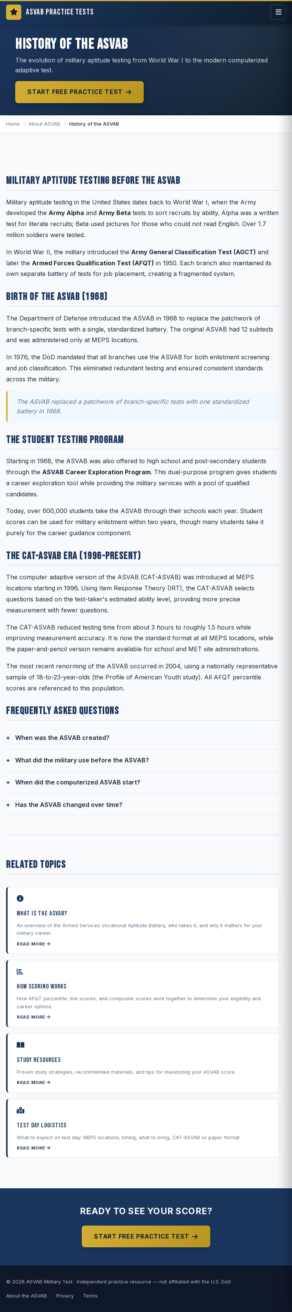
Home (13, 124)
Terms (90, 1296)
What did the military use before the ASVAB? (82, 760)
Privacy (65, 1296)
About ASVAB (44, 124)
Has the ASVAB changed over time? (68, 804)
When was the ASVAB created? (62, 737)
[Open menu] (278, 12)
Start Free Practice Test (79, 92)
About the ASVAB (26, 1296)
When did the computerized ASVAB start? (77, 782)
